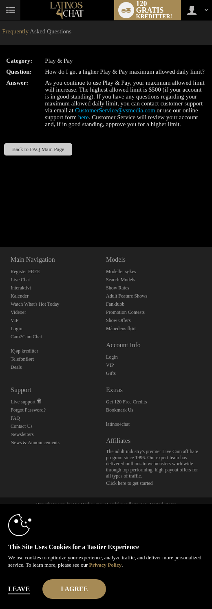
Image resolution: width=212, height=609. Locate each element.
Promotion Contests (125, 312)
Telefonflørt (22, 359)
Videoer (18, 312)
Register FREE (25, 271)
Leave (19, 588)
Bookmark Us (119, 410)
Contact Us (22, 426)
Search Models (120, 280)
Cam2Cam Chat (26, 337)
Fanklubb (115, 304)
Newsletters (22, 434)
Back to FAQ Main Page (38, 149)
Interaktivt (21, 288)
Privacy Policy (105, 565)
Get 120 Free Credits (126, 402)
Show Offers (118, 320)
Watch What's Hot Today (35, 304)
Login (16, 328)
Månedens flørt (121, 328)
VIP (14, 320)
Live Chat (20, 280)
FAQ (15, 418)
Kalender (20, 296)
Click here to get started (129, 483)
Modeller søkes (121, 271)
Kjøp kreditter (24, 351)
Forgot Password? (28, 410)
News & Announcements (35, 442)
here (83, 117)
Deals (16, 367)
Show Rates (117, 288)
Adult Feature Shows (126, 296)
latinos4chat (118, 424)
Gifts (111, 373)
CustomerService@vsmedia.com (115, 110)
